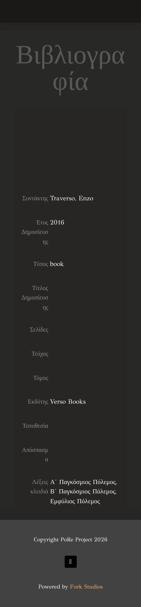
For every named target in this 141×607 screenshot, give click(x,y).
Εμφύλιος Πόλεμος (75, 501)
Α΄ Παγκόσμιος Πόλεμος (82, 482)
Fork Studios (86, 586)
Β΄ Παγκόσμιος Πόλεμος (82, 491)
